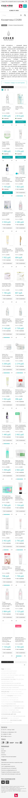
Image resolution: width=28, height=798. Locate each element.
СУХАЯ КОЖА (4, 710)
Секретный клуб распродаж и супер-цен (11, 774)
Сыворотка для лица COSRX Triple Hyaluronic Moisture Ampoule (7, 321)
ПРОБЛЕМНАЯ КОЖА (18, 702)
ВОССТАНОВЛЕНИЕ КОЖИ (7, 677)
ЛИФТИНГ (3, 693)
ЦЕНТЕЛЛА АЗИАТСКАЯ (7, 716)
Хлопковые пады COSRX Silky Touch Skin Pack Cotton (6, 285)
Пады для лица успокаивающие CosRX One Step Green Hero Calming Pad (20, 462)
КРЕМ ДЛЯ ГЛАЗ (22, 689)
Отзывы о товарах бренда (16, 25)
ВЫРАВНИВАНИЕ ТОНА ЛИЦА (8, 679)
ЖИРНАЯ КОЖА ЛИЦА (6, 687)
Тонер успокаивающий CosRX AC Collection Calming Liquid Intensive (7, 604)
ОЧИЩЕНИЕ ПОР (5, 699)
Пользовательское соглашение (8, 768)
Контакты (3, 754)
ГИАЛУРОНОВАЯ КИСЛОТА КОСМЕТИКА (11, 683)
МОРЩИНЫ (10, 695)
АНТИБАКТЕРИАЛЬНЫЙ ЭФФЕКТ (9, 671)
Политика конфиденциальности (9, 770)
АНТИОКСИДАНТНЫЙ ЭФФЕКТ (8, 673)
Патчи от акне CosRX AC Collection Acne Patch (7, 568)
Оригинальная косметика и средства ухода (11, 762)
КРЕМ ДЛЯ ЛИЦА (5, 691)
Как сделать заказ (5, 764)
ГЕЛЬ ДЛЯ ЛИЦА (20, 679)
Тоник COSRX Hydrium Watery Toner (19, 108)
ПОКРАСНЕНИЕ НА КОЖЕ (7, 702)
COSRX (7, 113)
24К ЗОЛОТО (8, 669)
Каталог (4, 25)
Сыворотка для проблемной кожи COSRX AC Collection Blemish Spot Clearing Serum (20, 214)
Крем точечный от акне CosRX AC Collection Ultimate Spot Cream (20, 533)
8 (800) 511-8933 (14, 10)
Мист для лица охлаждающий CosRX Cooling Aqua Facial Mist (7, 462)
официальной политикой (15, 788)
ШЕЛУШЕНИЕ (4, 718)
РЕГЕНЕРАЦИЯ (15, 706)
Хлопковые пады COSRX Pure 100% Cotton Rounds (19, 285)
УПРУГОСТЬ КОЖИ (16, 712)
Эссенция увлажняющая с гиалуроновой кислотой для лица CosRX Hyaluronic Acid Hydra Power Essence (7, 179)
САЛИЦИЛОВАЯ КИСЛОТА (7, 708)
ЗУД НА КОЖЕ (14, 689)
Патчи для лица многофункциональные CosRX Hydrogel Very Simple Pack (7, 498)
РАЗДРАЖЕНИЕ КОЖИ (10, 704)
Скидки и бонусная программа (8, 756)
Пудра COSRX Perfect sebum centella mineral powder (6, 144)
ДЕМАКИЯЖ (21, 685)
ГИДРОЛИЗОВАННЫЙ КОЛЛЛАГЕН (9, 685)
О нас (2, 748)
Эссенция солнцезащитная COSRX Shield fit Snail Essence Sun (7, 250)
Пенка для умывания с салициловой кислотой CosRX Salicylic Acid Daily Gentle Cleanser (19, 498)
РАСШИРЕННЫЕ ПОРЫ (6, 706)
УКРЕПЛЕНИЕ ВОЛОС (6, 712)
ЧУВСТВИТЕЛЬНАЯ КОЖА (19, 716)
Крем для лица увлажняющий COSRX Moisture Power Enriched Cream (19, 356)
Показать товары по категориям (14, 83)
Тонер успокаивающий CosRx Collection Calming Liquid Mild (20, 604)
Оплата (3, 752)
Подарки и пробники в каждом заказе (10, 772)
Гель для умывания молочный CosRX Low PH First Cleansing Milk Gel (7, 639)
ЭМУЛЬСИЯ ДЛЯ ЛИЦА (6, 722)
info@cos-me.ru (7, 736)
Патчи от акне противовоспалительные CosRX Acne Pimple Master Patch (20, 391)
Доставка (3, 750)
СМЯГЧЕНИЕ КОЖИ (19, 708)
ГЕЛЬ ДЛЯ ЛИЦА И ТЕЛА (7, 681)
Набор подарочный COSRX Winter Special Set (7, 214)
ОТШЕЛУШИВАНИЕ (13, 697)
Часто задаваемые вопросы (8, 766)
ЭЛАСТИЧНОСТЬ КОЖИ (16, 720)
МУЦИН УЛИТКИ (17, 695)
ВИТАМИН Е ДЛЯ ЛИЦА (7, 675)
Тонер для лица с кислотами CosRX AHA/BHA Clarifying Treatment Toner (7, 427)
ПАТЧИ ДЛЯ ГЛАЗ (14, 699)
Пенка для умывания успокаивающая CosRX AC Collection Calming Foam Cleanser (20, 568)
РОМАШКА (22, 706)
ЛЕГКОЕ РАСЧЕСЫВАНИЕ (16, 691)
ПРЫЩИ (3, 704)
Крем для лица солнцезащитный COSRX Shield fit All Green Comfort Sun (7, 391)
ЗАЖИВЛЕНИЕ (15, 687)
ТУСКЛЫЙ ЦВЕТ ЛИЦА (13, 710)
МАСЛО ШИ (4, 695)
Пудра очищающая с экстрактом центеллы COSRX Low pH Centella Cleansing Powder (20, 179)
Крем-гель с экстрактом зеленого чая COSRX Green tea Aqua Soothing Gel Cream (7, 356)
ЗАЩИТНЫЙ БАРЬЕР (6, 689)
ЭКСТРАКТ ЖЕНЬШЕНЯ (13, 718)
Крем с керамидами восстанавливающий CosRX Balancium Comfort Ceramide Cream (20, 427)
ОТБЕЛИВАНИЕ (5, 697)
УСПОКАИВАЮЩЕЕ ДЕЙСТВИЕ (8, 714)
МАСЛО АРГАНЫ (10, 693)
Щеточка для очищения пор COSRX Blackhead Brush (19, 250)
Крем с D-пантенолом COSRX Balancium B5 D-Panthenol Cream (20, 144)
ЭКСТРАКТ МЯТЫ (5, 720)
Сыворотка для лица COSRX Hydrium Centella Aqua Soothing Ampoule (19, 321)
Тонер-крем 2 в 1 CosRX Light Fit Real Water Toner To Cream (7, 533)
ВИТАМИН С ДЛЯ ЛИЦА (18, 675)
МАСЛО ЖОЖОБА (19, 693)
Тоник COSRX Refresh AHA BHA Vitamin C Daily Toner (6, 108)
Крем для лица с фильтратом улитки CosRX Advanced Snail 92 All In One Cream (20, 639)
